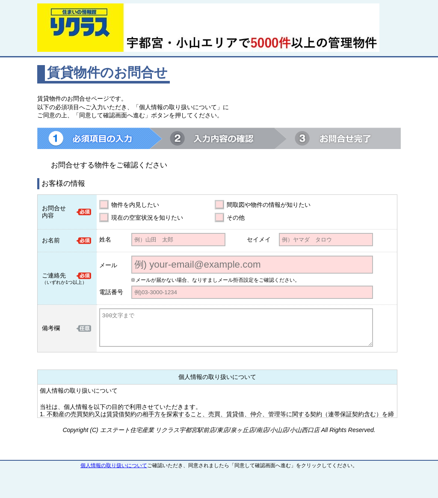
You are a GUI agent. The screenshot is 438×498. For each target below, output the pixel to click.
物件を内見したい (135, 204)
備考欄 (51, 328)
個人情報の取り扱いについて (113, 465)
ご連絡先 (54, 275)
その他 (236, 217)
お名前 (51, 240)
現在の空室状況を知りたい (147, 217)
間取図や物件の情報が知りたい (269, 204)
